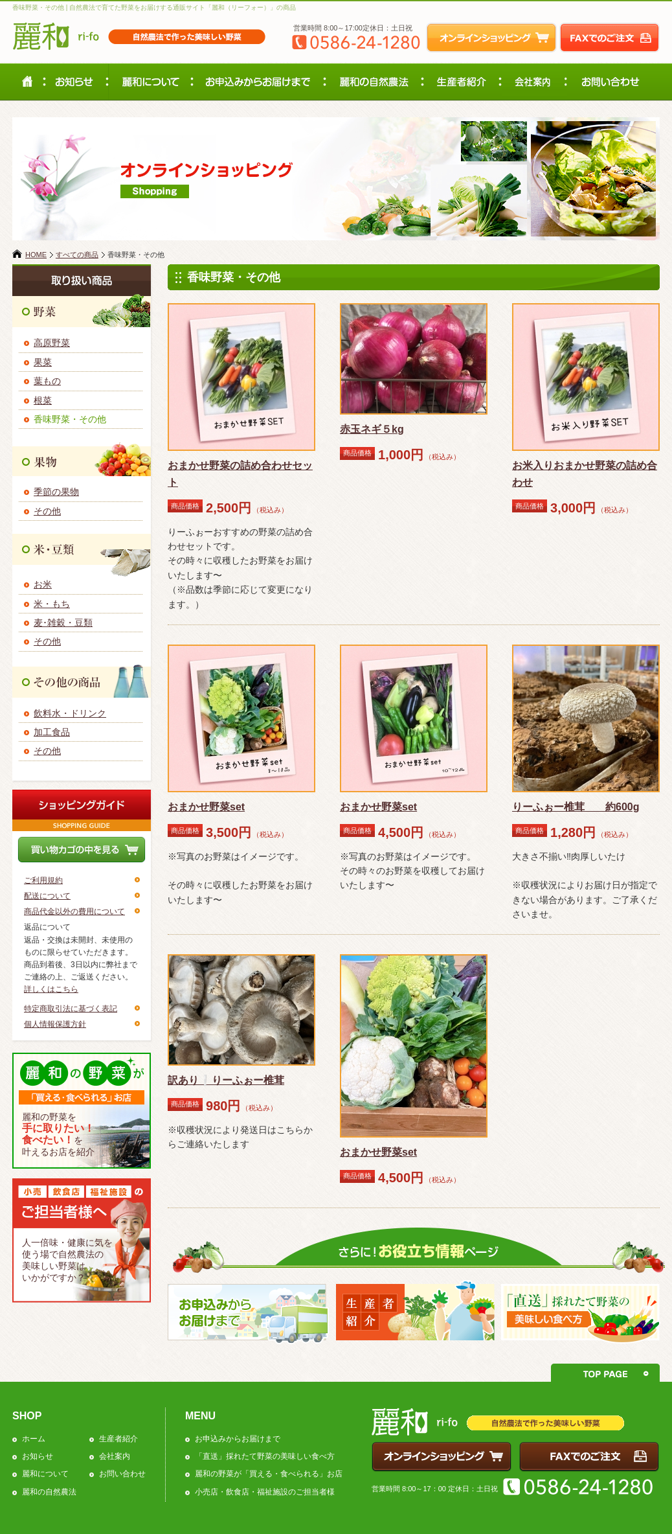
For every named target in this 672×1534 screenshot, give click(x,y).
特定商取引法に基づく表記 (70, 1008)
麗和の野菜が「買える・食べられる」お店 (268, 1473)
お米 (43, 584)
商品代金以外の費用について (74, 911)
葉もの (47, 381)
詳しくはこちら (51, 989)
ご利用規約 (43, 880)
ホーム (33, 1438)
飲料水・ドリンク (70, 713)
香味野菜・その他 (70, 419)
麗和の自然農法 (49, 1491)
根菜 (43, 400)
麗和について (45, 1473)
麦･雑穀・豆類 (63, 622)
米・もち (52, 604)
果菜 (43, 362)
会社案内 (114, 1456)
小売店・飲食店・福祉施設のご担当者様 (265, 1491)
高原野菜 (52, 343)
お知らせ (37, 1456)
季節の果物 (56, 492)
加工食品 (52, 732)
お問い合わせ (122, 1473)
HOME (36, 254)
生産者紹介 (118, 1438)
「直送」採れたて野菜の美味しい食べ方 (265, 1456)
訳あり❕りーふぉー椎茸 (226, 1080)
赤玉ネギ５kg (372, 429)
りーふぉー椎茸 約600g (575, 806)
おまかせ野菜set (206, 806)
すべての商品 (77, 254)
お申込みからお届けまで (237, 1438)
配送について (47, 895)
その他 (47, 511)
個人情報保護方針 (55, 1024)
